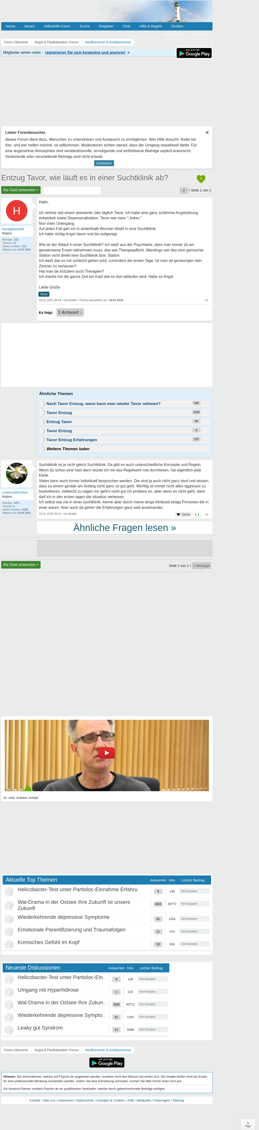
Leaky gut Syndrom (40, 1028)
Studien (177, 26)
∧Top (248, 1124)
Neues (29, 26)
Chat (126, 26)
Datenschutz (84, 1100)
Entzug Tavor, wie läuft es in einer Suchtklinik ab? (84, 177)
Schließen (104, 163)
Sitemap (178, 1100)
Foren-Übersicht (16, 1050)
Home (10, 26)
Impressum (65, 1100)
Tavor (44, 294)
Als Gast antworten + (21, 190)
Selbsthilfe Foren (57, 26)
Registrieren (173, 34)
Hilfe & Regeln (150, 26)
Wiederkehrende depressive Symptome (63, 917)
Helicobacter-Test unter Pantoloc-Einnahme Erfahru (78, 889)
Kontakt (35, 1100)
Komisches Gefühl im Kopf (48, 942)
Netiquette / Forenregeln (153, 1100)
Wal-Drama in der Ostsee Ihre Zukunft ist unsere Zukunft (83, 1002)
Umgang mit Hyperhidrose (48, 990)
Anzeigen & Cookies (110, 1100)
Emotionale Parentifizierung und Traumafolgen (72, 930)
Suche (85, 26)
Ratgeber (106, 26)
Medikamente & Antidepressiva (108, 1050)
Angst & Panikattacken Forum (56, 1050)
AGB (130, 1100)
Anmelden (200, 34)
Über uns (49, 1100)
